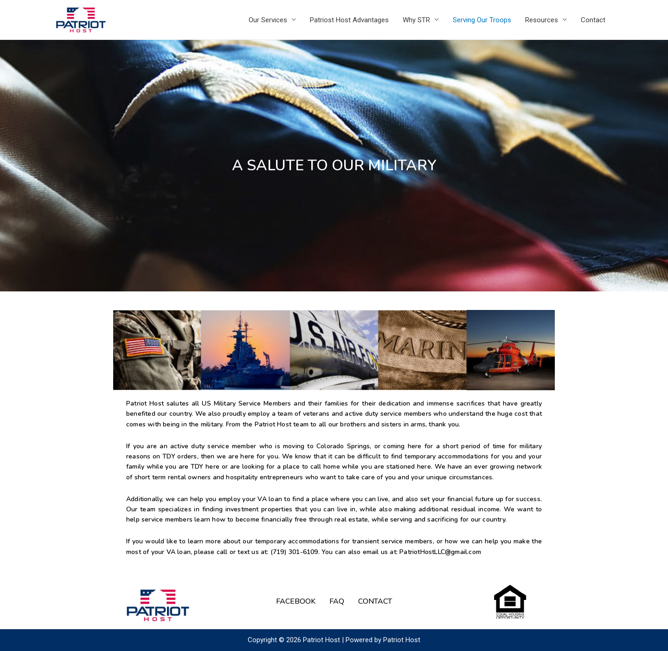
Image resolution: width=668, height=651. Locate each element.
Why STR (416, 20)
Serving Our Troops (482, 20)
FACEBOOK (295, 601)
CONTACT (375, 601)
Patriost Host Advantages (349, 20)
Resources (541, 20)
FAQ (336, 601)
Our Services (268, 20)
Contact (593, 20)
